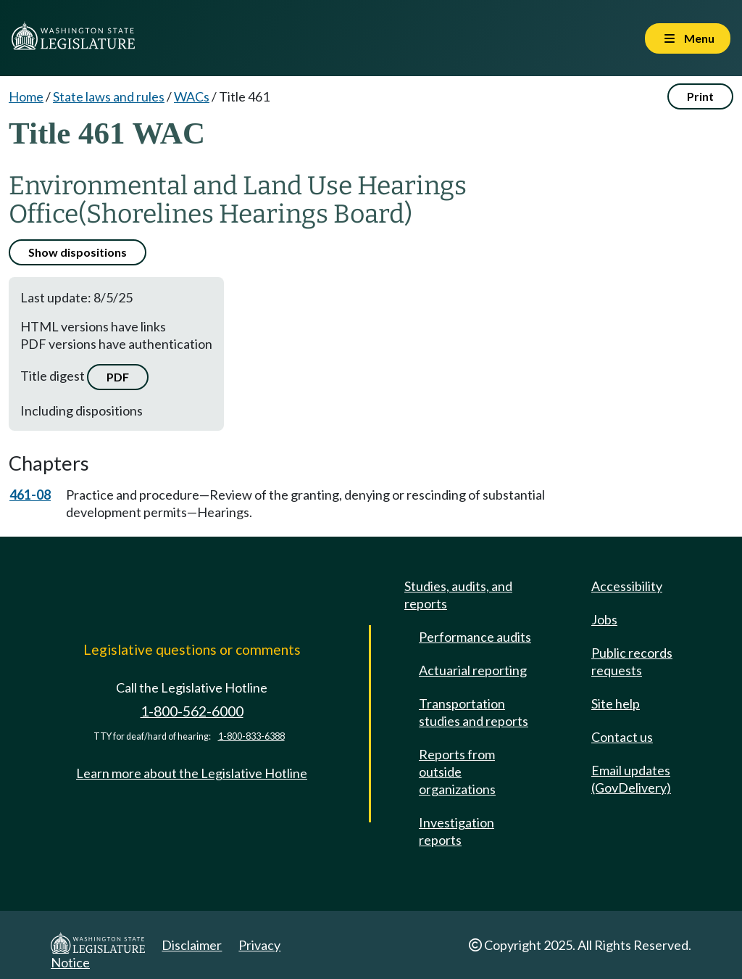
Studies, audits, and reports (458, 594)
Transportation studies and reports (473, 712)
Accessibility (626, 586)
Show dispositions (77, 252)
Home (26, 96)
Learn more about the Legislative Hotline (191, 773)
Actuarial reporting (473, 670)
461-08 (30, 495)
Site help (615, 703)
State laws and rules (108, 96)
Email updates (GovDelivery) (631, 779)
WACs (191, 96)
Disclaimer (192, 945)
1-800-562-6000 (192, 711)
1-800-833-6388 (251, 736)
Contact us (622, 737)
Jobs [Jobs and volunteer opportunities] (604, 619)
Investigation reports (456, 831)
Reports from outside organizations (457, 771)
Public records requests (631, 661)
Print (700, 96)
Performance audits (475, 637)
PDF (118, 377)
